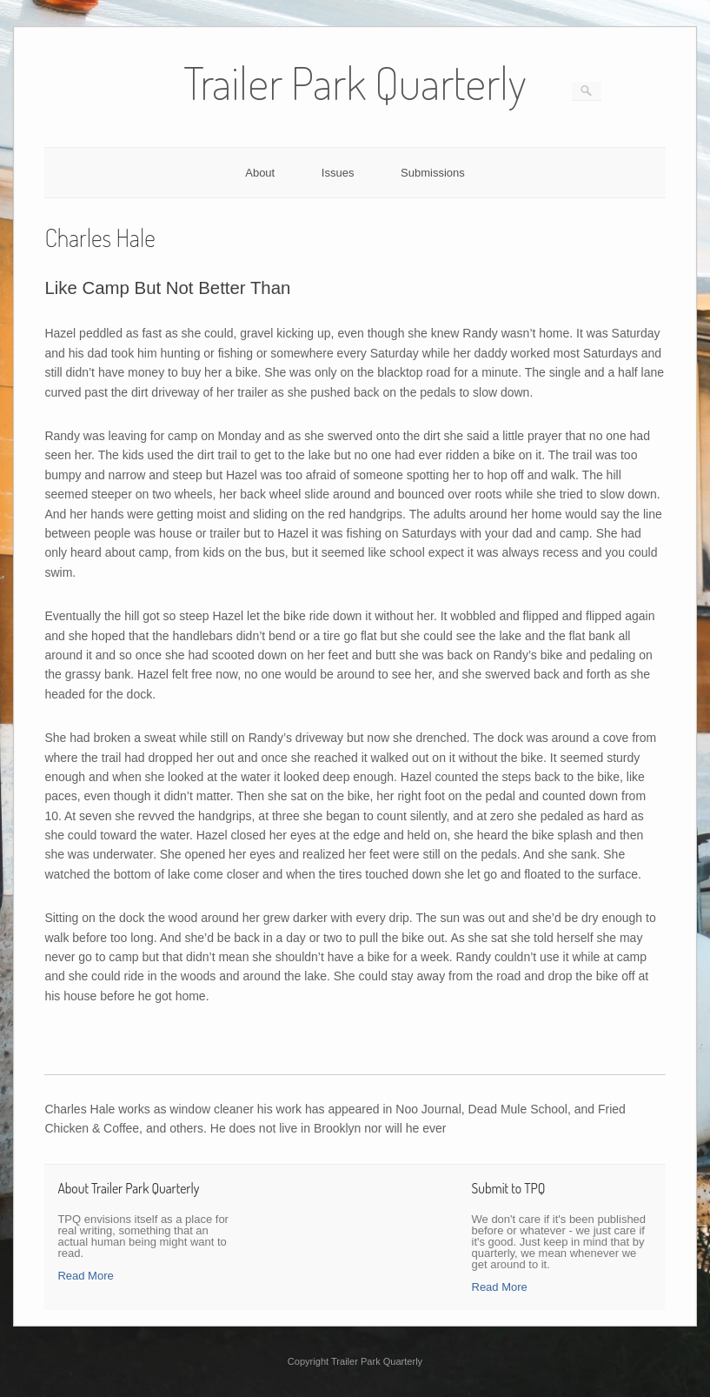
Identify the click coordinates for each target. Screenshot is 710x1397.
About (260, 172)
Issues (338, 172)
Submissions (433, 172)
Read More (85, 1275)
